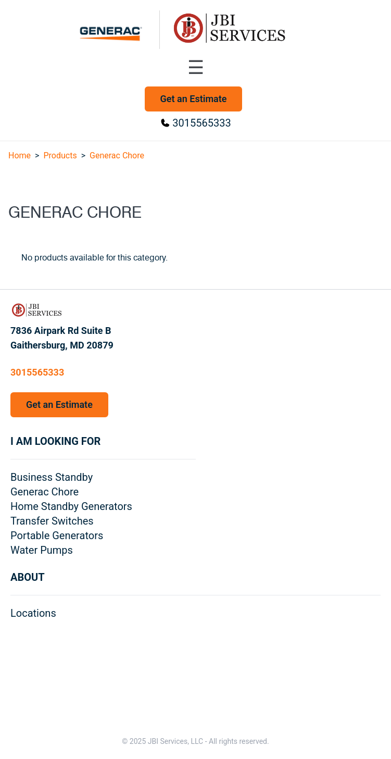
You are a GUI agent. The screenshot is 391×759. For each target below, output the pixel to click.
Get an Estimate (193, 98)
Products (60, 155)
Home (19, 155)
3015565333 (201, 123)
